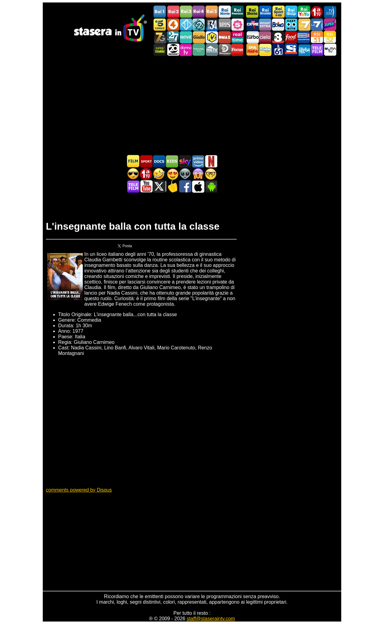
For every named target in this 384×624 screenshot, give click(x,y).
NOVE (185, 37)
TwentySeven (172, 37)
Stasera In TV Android (210, 186)
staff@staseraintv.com (211, 618)
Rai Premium (237, 12)
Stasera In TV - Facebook (184, 186)
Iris (224, 24)
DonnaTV (185, 49)
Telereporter (304, 49)
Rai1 (160, 12)
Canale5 (160, 24)
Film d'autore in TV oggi (210, 173)
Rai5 (211, 12)
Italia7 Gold (160, 37)
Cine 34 (211, 24)
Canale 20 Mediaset (172, 49)
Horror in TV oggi (197, 173)
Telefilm (316, 49)
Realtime (237, 37)
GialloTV (198, 37)
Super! (329, 24)
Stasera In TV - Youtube (146, 186)
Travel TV (198, 49)
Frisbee (265, 49)
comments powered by (79, 490)
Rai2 (172, 12)
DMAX (224, 37)
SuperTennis (160, 49)
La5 (237, 24)
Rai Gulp (291, 12)
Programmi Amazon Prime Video (197, 161)
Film (133, 161)
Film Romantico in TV (172, 173)
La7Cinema (316, 24)
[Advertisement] (192, 105)
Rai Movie (224, 12)
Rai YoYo (304, 12)
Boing (278, 24)
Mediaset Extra (265, 24)
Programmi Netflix (210, 161)
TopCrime (252, 24)
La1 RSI (316, 37)
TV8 (278, 37)
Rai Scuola (265, 12)
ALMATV (329, 49)
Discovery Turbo (252, 37)
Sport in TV (146, 161)
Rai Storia (252, 12)
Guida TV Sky (184, 161)
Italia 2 (198, 24)
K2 (211, 37)
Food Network (291, 37)
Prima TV (316, 12)
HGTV (211, 49)
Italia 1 (185, 24)
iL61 (278, 49)
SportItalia (291, 49)
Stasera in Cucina (172, 186)
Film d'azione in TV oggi (133, 173)
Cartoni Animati (172, 161)
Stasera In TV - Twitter (159, 186)
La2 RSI (329, 37)
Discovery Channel (224, 49)
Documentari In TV (159, 161)
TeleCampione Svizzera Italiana (304, 37)
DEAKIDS (252, 49)
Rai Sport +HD (278, 12)
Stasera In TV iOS (197, 186)
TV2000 (329, 12)
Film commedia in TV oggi (159, 173)
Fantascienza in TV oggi (184, 173)
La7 (304, 24)
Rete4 (172, 24)
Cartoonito (291, 24)
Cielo (265, 37)
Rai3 (185, 12)
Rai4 (198, 12)
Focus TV (237, 49)
